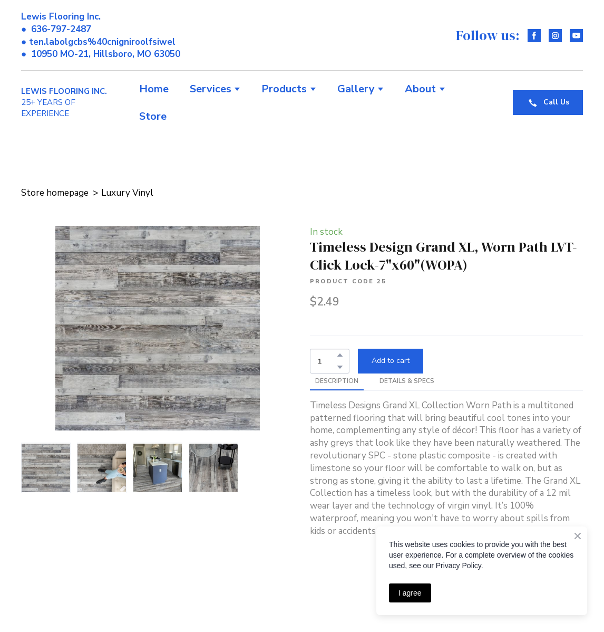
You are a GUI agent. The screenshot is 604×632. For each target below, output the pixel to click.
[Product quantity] (327, 361)
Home (154, 89)
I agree (410, 593)
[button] (534, 35)
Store (153, 116)
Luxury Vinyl (127, 193)
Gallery (356, 89)
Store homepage (55, 193)
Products (284, 89)
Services (210, 89)
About (420, 89)
